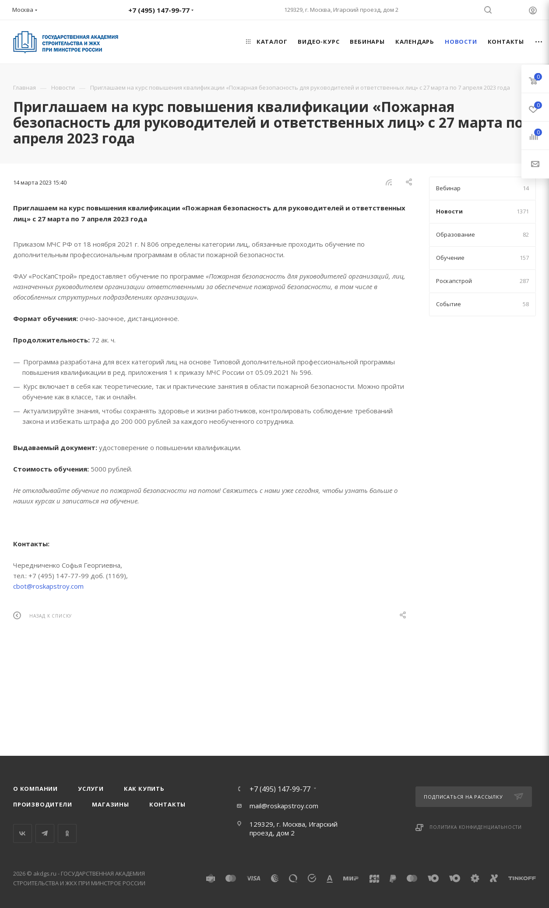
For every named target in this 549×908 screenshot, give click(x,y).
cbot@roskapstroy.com (48, 586)
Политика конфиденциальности (475, 827)
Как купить (144, 789)
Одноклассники (67, 833)
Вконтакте (22, 833)
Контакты (167, 804)
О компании (35, 789)
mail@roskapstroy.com (284, 805)
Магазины (110, 804)
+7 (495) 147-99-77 (280, 789)
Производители (42, 804)
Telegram (44, 833)
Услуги (91, 789)
